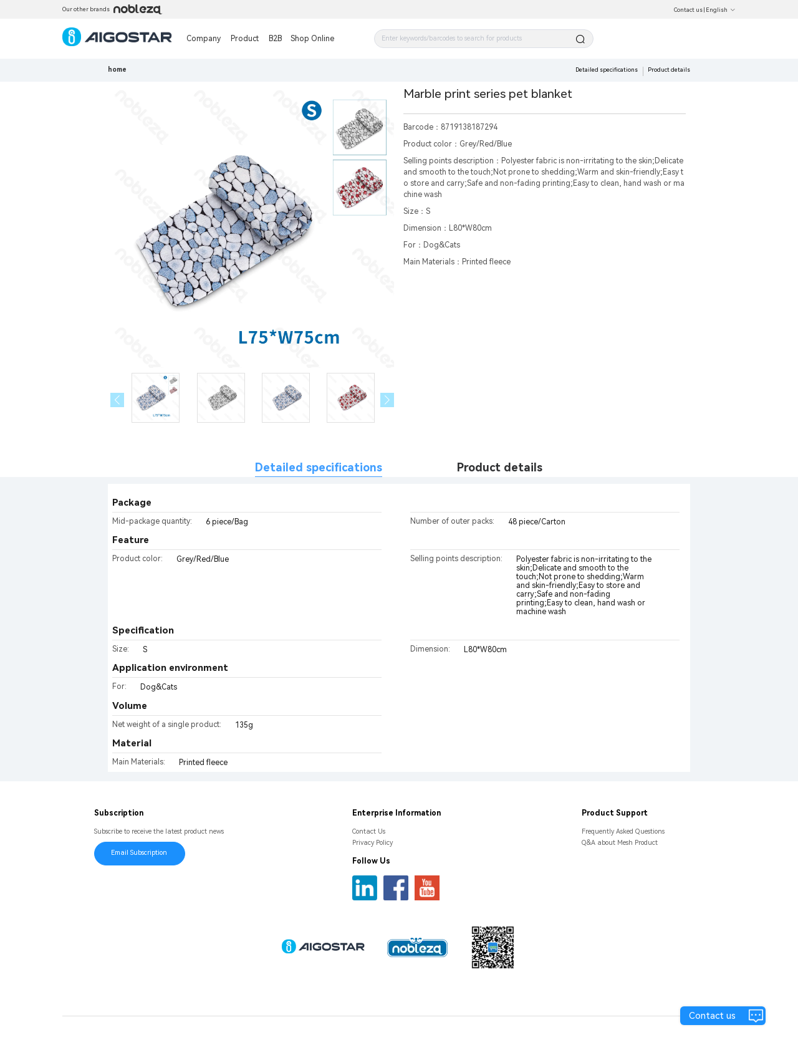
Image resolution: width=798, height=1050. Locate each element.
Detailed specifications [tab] (318, 467)
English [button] (721, 10)
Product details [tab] (499, 467)
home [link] (117, 69)
